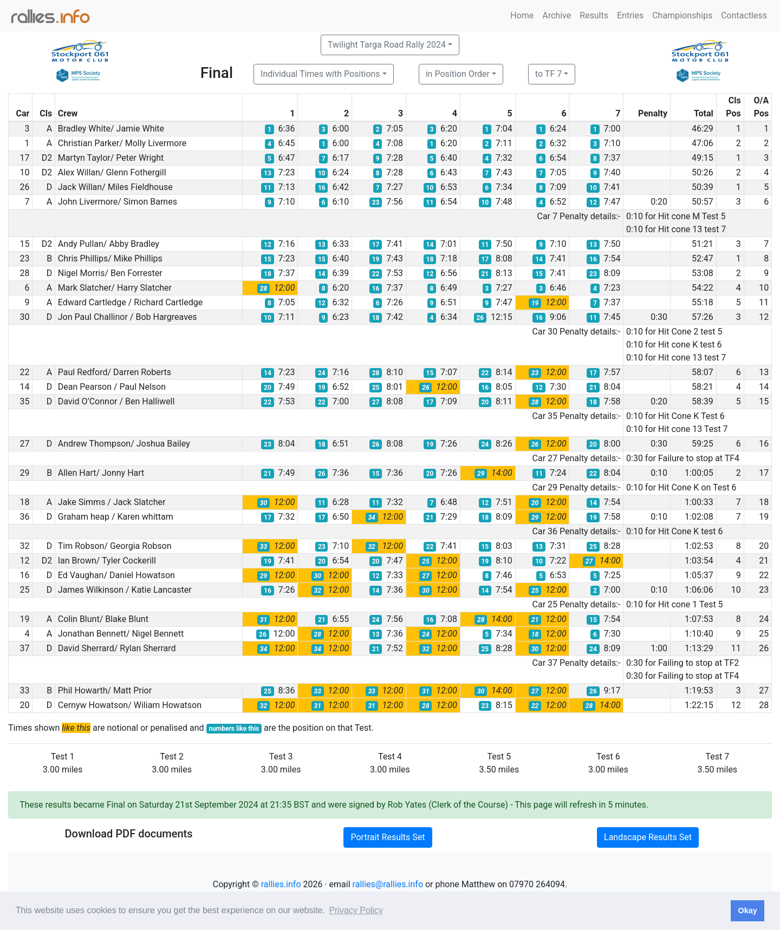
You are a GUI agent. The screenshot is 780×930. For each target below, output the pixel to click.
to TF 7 (548, 74)
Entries (630, 15)
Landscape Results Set (648, 837)
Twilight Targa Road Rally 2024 (387, 45)
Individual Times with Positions (320, 74)
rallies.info (281, 884)
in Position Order (458, 74)
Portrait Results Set (387, 837)
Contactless (744, 15)
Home (522, 15)
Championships (682, 15)
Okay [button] (747, 910)
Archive (556, 15)
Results (594, 15)
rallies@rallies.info (388, 884)
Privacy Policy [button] (356, 910)
